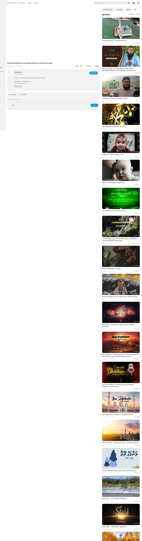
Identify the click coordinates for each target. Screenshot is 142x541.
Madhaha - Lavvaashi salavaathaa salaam (122, 524)
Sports (52, 3)
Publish (100, 97)
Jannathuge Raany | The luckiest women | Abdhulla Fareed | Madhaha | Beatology (122, 214)
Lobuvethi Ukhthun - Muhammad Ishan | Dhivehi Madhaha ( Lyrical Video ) (123, 346)
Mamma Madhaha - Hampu (117, 240)
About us (4, 68)
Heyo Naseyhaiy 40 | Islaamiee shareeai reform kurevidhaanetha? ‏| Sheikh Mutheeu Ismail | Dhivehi (123, 64)
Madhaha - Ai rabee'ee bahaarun (119, 499)
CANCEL (92, 97)
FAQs (12, 63)
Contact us (11, 68)
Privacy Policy (15, 65)
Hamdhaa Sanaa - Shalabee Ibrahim (120, 37)
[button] (138, 3)
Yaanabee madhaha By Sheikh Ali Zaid (120, 89)
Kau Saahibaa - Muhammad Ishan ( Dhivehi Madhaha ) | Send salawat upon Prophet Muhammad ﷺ (122, 319)
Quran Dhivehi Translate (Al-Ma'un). (120, 188)
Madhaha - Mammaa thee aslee (118, 139)
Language (19, 68)
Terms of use (6, 65)
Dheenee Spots (33, 3)
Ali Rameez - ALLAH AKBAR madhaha (120, 450)
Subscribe (99, 65)
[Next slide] (137, 9)
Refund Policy (6, 63)
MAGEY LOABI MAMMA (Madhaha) (119, 163)
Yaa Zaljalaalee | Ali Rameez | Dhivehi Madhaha (123, 372)
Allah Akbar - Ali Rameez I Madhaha (120, 474)
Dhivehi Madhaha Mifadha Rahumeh (120, 114)
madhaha (37, 64)
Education (44, 3)
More (58, 3)
